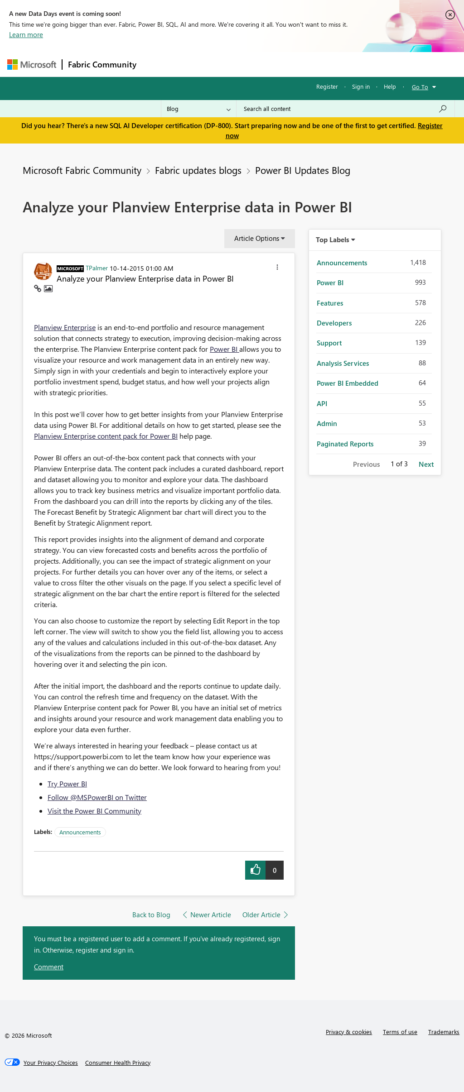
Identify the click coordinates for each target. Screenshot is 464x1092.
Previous (366, 464)
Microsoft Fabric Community (82, 169)
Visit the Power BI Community (94, 810)
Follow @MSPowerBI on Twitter (97, 797)
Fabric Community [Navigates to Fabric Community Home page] (102, 64)
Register (327, 86)
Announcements (80, 832)
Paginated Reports (345, 443)
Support (329, 342)
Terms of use (400, 1031)
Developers (334, 322)
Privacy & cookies (349, 1031)
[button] (277, 268)
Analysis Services (343, 363)
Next (426, 464)
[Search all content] (345, 108)
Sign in (361, 86)
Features (330, 302)
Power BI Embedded (347, 383)
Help (390, 86)
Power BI (224, 349)
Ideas (234, 64)
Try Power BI (67, 783)
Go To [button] (420, 87)
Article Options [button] (256, 238)
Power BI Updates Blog (302, 169)
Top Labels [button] (332, 239)
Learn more (26, 34)
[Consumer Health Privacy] (117, 1062)
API (322, 403)
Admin (327, 423)
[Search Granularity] (198, 108)
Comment (48, 966)
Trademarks (443, 1031)
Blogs (315, 64)
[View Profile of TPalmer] (97, 267)
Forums (157, 64)
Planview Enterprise (65, 327)
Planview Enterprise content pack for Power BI (106, 436)
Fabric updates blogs (198, 169)
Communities (274, 64)
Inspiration (197, 64)
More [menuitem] (345, 64)
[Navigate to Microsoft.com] (31, 64)
